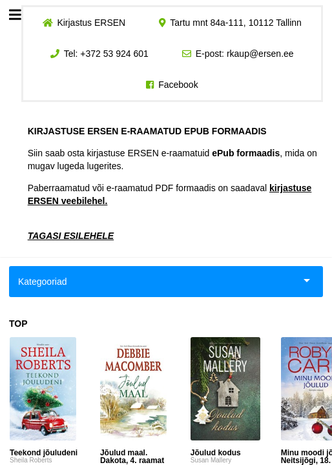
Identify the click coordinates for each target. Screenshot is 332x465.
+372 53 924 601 (114, 53)
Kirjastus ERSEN (91, 22)
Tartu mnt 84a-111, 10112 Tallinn (236, 22)
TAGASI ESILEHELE (71, 236)
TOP (18, 323)
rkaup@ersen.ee (260, 53)
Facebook (178, 84)
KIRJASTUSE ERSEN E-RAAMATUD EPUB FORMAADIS (147, 131)
